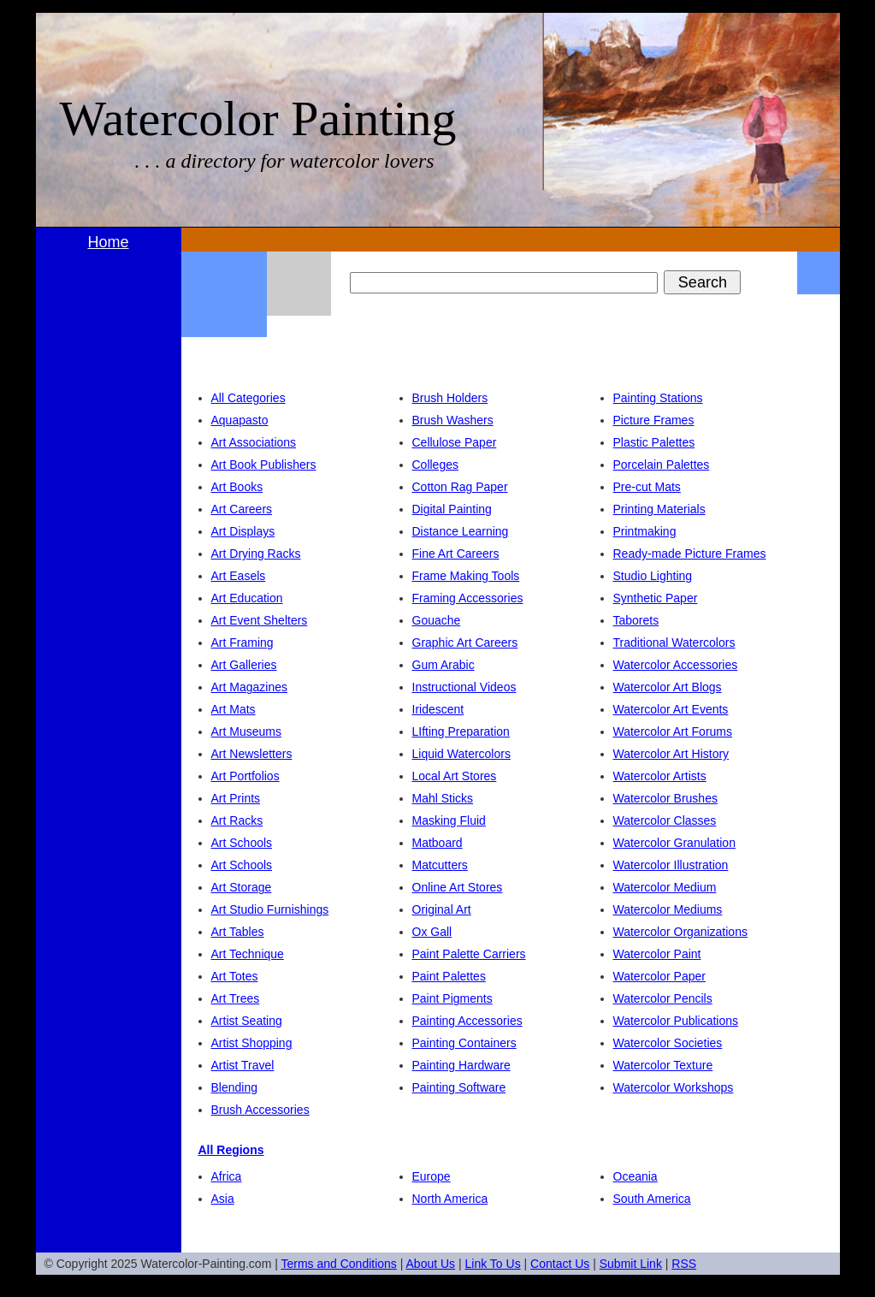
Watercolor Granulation (674, 843)
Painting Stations (658, 398)
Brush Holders (450, 398)
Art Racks (237, 820)
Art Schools (242, 843)
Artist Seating (246, 1021)
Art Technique (247, 954)
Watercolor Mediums (668, 909)
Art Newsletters (252, 754)
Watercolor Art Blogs (667, 687)
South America (652, 1198)
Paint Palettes (449, 976)
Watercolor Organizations (680, 932)
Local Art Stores (454, 776)
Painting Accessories (467, 1021)
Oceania (635, 1176)
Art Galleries (244, 665)
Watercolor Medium (665, 887)
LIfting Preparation (461, 731)
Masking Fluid (449, 820)
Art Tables (237, 932)
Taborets (636, 620)
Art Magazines (249, 687)
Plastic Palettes (654, 442)
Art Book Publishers (263, 464)
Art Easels (238, 576)
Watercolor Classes (665, 820)
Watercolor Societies (668, 1043)
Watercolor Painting (258, 118)
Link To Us (493, 1263)
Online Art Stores (457, 887)
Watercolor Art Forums (673, 731)
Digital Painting (452, 509)
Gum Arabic (443, 665)
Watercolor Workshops (673, 1087)
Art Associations (254, 442)
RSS (683, 1263)
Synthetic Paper (655, 598)
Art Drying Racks (256, 553)
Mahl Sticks (443, 798)
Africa (226, 1176)
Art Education (247, 598)
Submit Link (631, 1263)
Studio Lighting (653, 576)
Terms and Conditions (338, 1263)
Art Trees (235, 998)
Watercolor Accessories (675, 665)
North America (450, 1198)
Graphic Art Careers (465, 642)
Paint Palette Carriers (469, 954)
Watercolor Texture (663, 1065)
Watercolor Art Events (671, 709)
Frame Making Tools (466, 576)
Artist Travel (243, 1065)
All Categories (248, 398)
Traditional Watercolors (674, 642)
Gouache (436, 620)
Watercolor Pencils (662, 998)
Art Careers (242, 509)
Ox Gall (432, 932)
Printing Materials (659, 509)
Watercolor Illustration (671, 865)
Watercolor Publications (676, 1021)
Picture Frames (654, 420)
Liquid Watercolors (461, 754)
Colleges (435, 464)
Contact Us (559, 1263)
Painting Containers (464, 1043)
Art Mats (233, 709)
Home (107, 242)
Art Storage (241, 887)
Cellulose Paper (454, 442)
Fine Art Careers (456, 553)
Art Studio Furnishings (270, 909)
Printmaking (645, 531)
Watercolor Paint (657, 954)
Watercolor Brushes (665, 798)
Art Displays (243, 531)
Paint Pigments (452, 998)
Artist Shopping (252, 1043)
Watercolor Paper (659, 976)
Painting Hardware (461, 1065)
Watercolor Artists (660, 776)
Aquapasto (240, 420)
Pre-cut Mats (647, 487)
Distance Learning (460, 531)
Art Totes (234, 976)
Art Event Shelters (259, 620)
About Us (431, 1263)
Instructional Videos (464, 687)
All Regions (231, 1150)
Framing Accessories (467, 598)
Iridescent (438, 709)
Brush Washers (453, 420)
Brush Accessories (260, 1109)
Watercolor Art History (671, 754)
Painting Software (459, 1087)
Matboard (437, 843)
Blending (234, 1087)
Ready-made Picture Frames (689, 553)
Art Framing (242, 642)
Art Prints (236, 798)
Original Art (441, 909)
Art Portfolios (245, 776)
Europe (431, 1176)
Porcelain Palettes (661, 464)
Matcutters (440, 865)
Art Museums (246, 731)
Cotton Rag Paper (460, 487)
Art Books (237, 487)
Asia (222, 1198)
